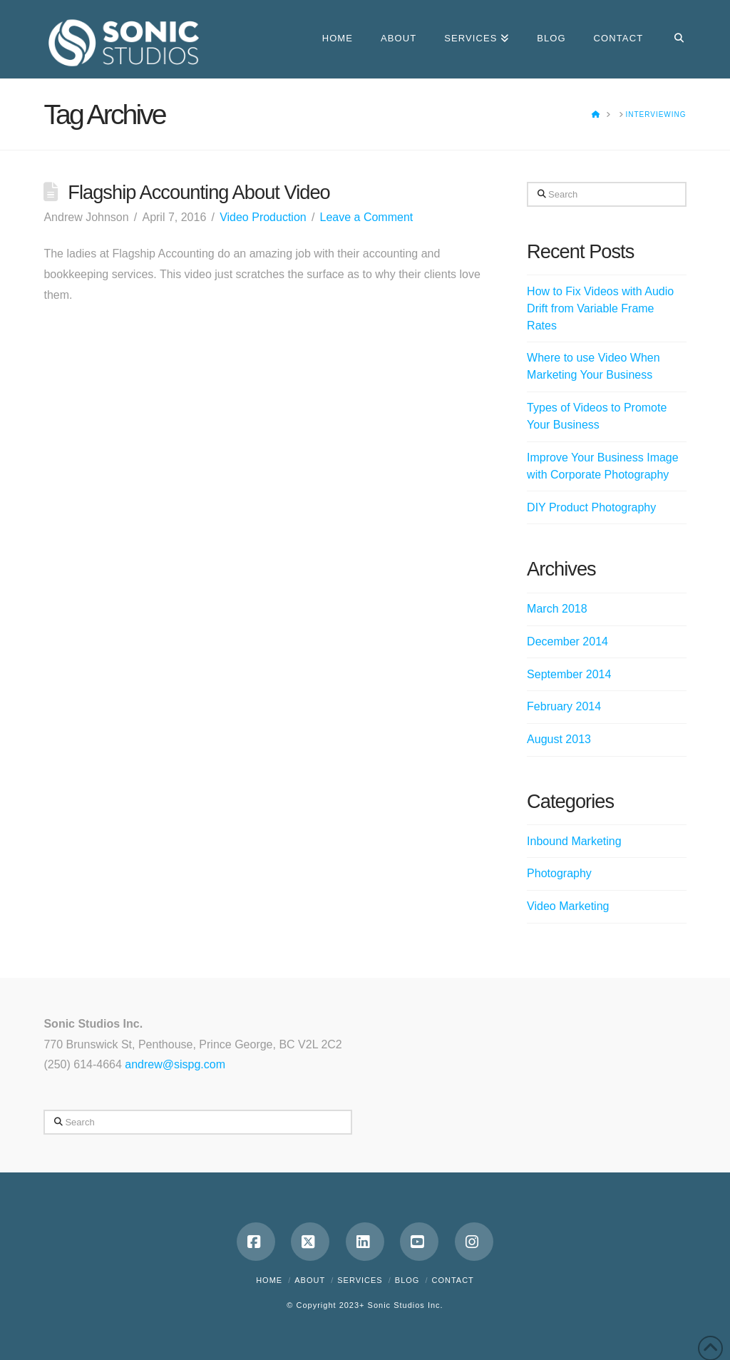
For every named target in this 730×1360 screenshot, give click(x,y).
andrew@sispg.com (175, 1064)
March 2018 (557, 609)
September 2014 (569, 674)
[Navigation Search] (671, 39)
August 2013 (559, 739)
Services (359, 1280)
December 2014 (567, 641)
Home (269, 1280)
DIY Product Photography (591, 507)
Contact (452, 1280)
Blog (407, 1280)
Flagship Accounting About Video (199, 192)
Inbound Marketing (574, 841)
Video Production (263, 217)
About (309, 1280)
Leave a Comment (366, 217)
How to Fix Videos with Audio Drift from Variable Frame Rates (600, 308)
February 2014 (564, 706)
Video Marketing (568, 906)
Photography (559, 873)
